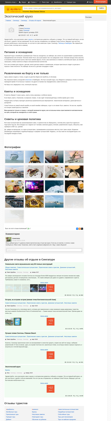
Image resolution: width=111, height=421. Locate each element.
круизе (31, 39)
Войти (89, 2)
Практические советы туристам (49, 267)
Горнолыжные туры (12, 414)
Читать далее (44, 282)
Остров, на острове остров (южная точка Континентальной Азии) (30, 299)
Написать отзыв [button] (11, 2)
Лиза (21, 25)
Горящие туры (69, 2)
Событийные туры (64, 414)
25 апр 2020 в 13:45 (18, 240)
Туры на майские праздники (67, 419)
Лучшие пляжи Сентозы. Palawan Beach (20, 333)
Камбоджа (68, 43)
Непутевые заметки (11, 269)
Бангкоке (29, 79)
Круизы (7, 370)
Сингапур (16, 20)
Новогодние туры (37, 417)
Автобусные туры (11, 412)
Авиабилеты (56, 2)
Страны (32, 2)
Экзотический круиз (13, 367)
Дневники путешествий (67, 267)
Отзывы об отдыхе (35, 20)
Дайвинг (8, 419)
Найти (101, 8)
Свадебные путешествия (66, 412)
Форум (22, 2)
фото (50, 287)
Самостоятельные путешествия (27, 267)
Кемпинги (35, 409)
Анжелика (16, 238)
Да (28, 228)
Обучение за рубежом (39, 419)
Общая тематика (10, 267)
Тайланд (61, 43)
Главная (8, 20)
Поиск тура (44, 2)
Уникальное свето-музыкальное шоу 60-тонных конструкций (28, 264)
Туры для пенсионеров (65, 417)
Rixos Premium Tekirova (37, 11)
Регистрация (101, 2)
